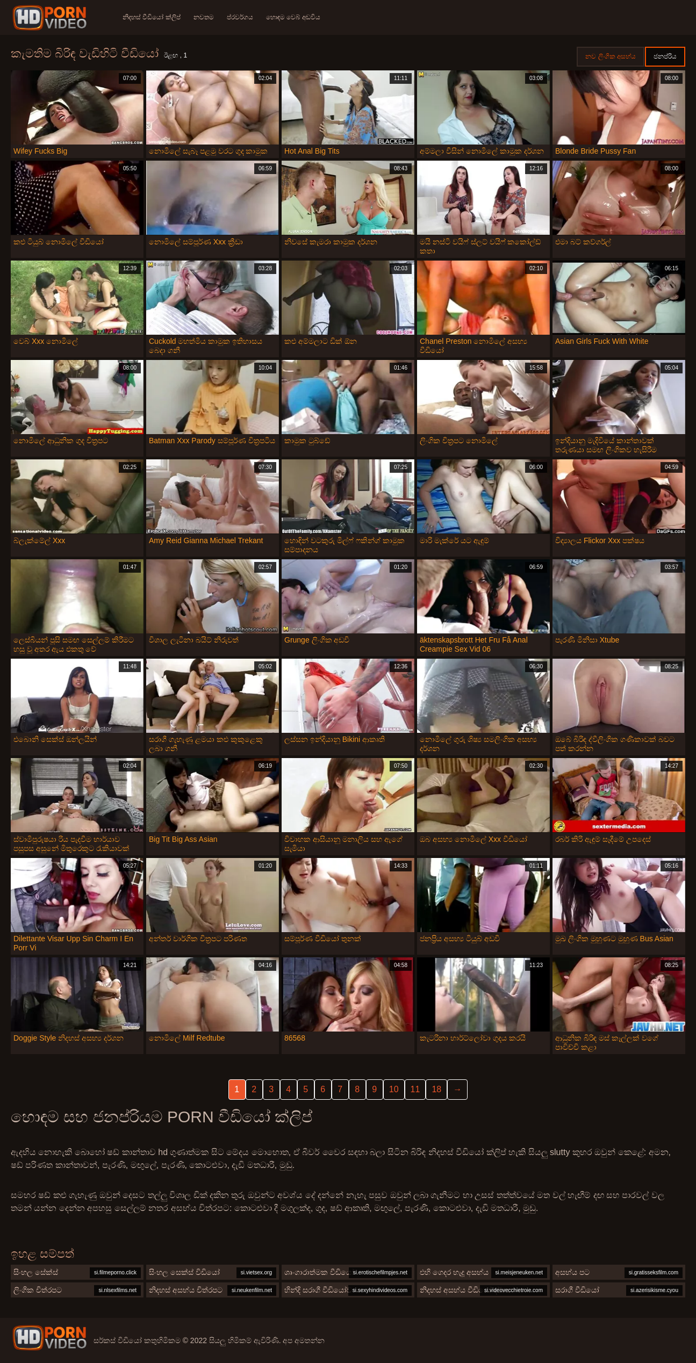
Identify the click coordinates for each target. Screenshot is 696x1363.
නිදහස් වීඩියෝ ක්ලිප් (152, 17)
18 (436, 1089)
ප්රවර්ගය (240, 17)
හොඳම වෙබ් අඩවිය (293, 17)
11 (415, 1089)
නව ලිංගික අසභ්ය (610, 56)
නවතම (203, 17)
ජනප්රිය (665, 56)
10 (394, 1089)
